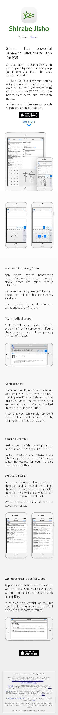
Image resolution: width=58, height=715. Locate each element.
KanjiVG (10, 686)
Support (34, 37)
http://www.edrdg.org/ (29, 682)
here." (49, 688)
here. (43, 695)
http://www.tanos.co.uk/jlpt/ (15, 698)
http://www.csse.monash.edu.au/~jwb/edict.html (27, 681)
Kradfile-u (8, 691)
